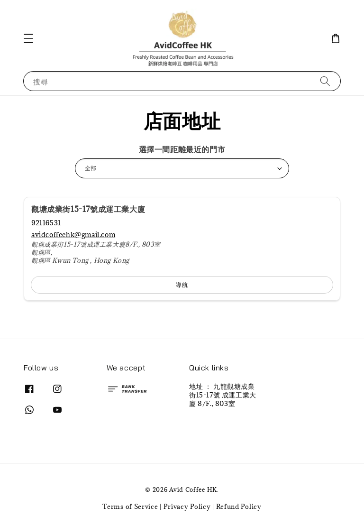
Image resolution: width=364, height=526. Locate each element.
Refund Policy (239, 506)
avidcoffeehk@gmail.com (73, 234)
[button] (28, 38)
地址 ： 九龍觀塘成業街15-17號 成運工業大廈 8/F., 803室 (222, 395)
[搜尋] (325, 81)
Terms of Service (130, 506)
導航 (182, 284)
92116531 (46, 222)
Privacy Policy (187, 506)
